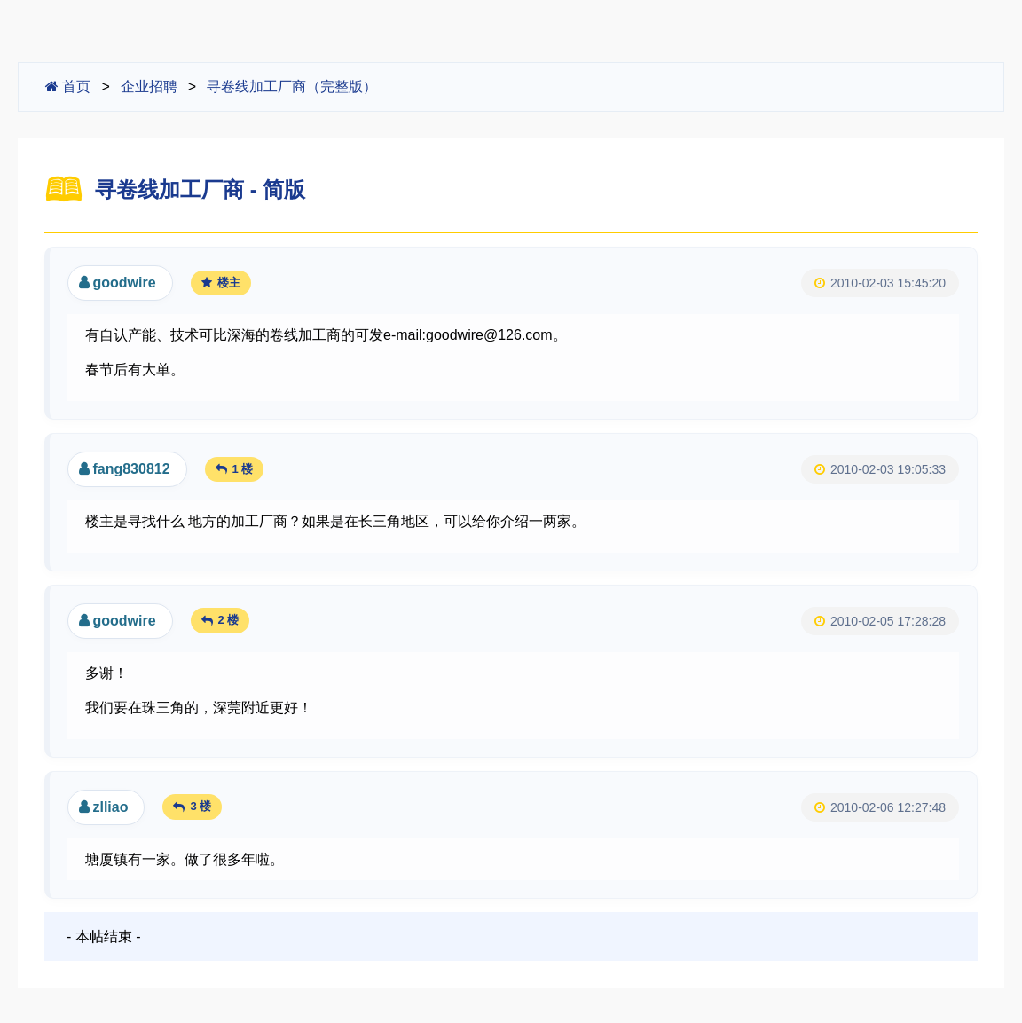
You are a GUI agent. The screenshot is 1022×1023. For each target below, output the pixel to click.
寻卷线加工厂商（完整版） (292, 86)
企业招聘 (149, 86)
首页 (67, 86)
